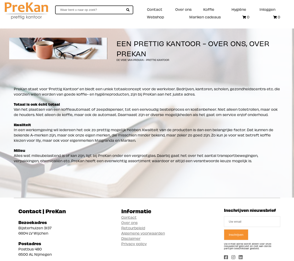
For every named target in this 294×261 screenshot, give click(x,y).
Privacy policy (134, 243)
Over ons (183, 9)
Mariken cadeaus (205, 16)
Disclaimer (131, 238)
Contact (154, 9)
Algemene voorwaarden (143, 232)
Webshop (155, 16)
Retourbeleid (133, 227)
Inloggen (267, 9)
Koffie (208, 9)
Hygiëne (239, 9)
